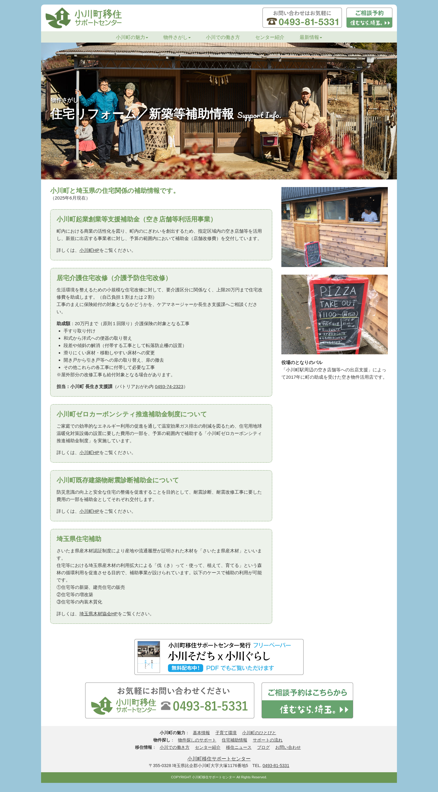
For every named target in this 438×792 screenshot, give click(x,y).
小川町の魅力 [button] (132, 37)
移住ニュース (239, 747)
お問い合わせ (288, 747)
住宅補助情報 (234, 740)
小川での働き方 (223, 37)
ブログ (263, 747)
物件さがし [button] (177, 37)
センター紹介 (269, 37)
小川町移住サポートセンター (219, 758)
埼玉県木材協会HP (98, 613)
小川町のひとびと (259, 732)
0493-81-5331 (275, 765)
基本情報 (201, 732)
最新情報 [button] (311, 37)
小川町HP (89, 250)
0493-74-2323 (169, 386)
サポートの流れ (268, 740)
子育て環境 (226, 732)
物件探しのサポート (197, 740)
